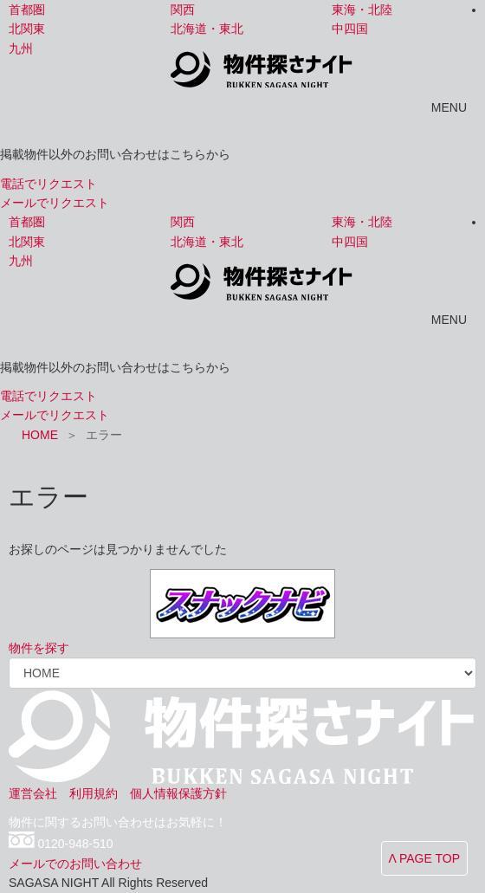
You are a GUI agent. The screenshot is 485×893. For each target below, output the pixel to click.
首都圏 (27, 9)
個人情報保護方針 (178, 793)
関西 (183, 9)
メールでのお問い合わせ (75, 863)
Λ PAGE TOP (425, 858)
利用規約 (93, 793)
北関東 (27, 29)
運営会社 (33, 793)
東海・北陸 (362, 9)
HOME (40, 435)
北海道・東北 (207, 29)
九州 (21, 48)
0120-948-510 (75, 844)
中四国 (350, 29)
